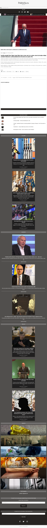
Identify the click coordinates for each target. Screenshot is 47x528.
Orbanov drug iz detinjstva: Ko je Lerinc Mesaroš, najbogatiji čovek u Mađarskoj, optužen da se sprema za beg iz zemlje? (23, 349)
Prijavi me (23, 505)
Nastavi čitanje (23, 199)
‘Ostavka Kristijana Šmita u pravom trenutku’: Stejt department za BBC (23, 286)
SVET (10, 77)
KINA (23, 77)
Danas (4, 52)
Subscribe (23, 516)
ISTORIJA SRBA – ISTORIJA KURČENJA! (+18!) (21, 120)
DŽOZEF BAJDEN (19, 77)
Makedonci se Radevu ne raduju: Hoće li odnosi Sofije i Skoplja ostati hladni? (23, 380)
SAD (31, 77)
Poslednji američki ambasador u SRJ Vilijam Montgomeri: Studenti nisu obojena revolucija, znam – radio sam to (23, 256)
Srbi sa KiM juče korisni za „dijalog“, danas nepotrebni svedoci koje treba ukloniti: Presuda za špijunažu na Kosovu (23, 316)
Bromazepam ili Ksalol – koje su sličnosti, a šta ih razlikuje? (23, 129)
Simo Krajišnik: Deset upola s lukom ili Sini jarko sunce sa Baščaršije (23, 221)
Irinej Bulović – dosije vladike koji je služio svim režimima (23, 126)
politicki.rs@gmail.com (23, 493)
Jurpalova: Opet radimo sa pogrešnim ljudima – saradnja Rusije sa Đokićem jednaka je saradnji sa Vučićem (23, 193)
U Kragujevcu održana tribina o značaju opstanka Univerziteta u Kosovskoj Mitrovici (18, 14)
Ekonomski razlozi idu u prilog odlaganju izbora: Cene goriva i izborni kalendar (23, 160)
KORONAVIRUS (27, 77)
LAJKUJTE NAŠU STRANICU (23, 109)
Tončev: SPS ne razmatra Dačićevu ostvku (38, 14)
